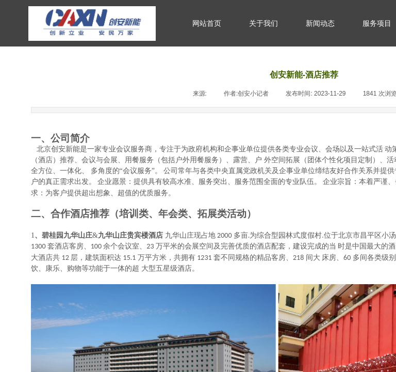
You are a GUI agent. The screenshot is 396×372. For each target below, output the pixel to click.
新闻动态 (320, 23)
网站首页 (206, 23)
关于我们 (263, 23)
